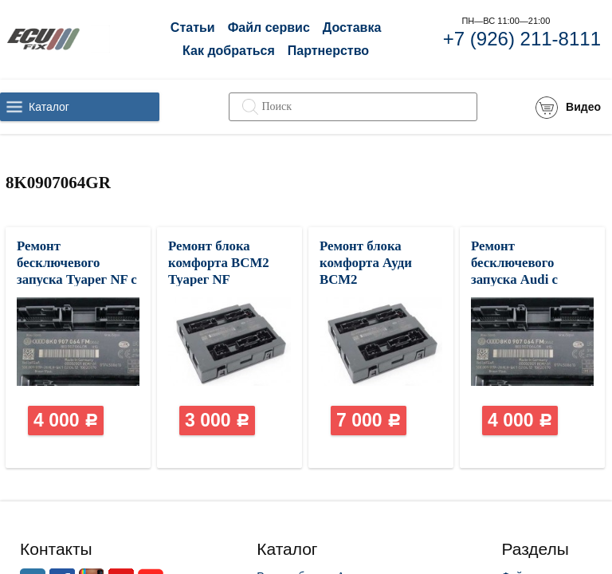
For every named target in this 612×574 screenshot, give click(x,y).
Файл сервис (269, 27)
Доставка (352, 27)
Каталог (49, 106)
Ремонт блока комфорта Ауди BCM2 (366, 262)
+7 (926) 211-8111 (522, 38)
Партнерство (328, 50)
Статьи (193, 27)
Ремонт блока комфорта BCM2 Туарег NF (218, 262)
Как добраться (228, 50)
